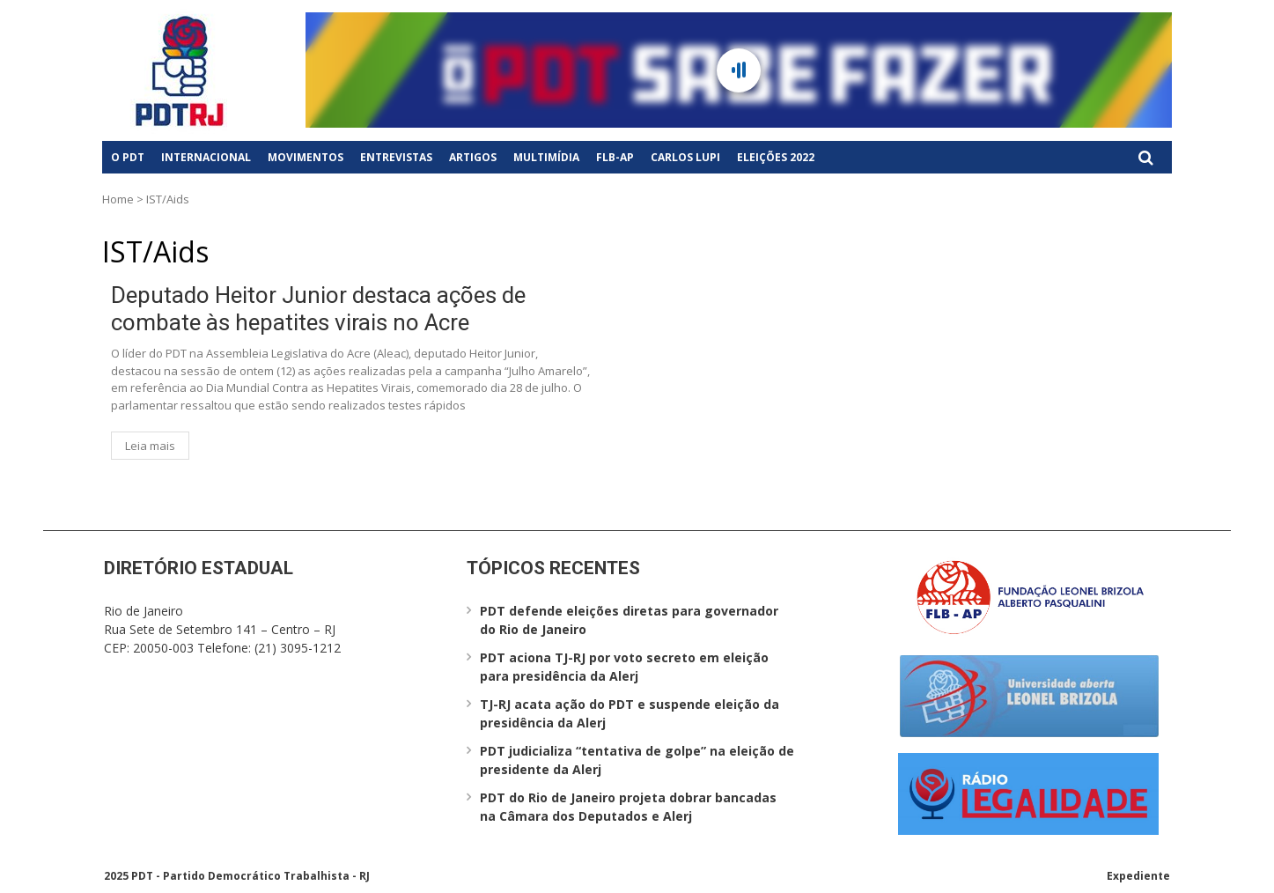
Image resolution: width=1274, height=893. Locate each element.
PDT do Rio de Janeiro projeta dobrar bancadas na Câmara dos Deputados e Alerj (628, 806)
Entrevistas (396, 157)
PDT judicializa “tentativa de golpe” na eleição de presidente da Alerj (637, 760)
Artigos (473, 157)
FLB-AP (615, 157)
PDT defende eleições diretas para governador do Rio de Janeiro (629, 620)
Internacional (206, 157)
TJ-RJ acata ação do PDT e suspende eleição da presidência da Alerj (629, 713)
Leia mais (150, 446)
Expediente (1138, 875)
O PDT (127, 157)
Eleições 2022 (775, 157)
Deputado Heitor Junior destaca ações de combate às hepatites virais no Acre (318, 309)
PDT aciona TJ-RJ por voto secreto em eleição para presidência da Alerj (624, 666)
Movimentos (305, 157)
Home (118, 199)
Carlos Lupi (685, 157)
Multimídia (546, 157)
